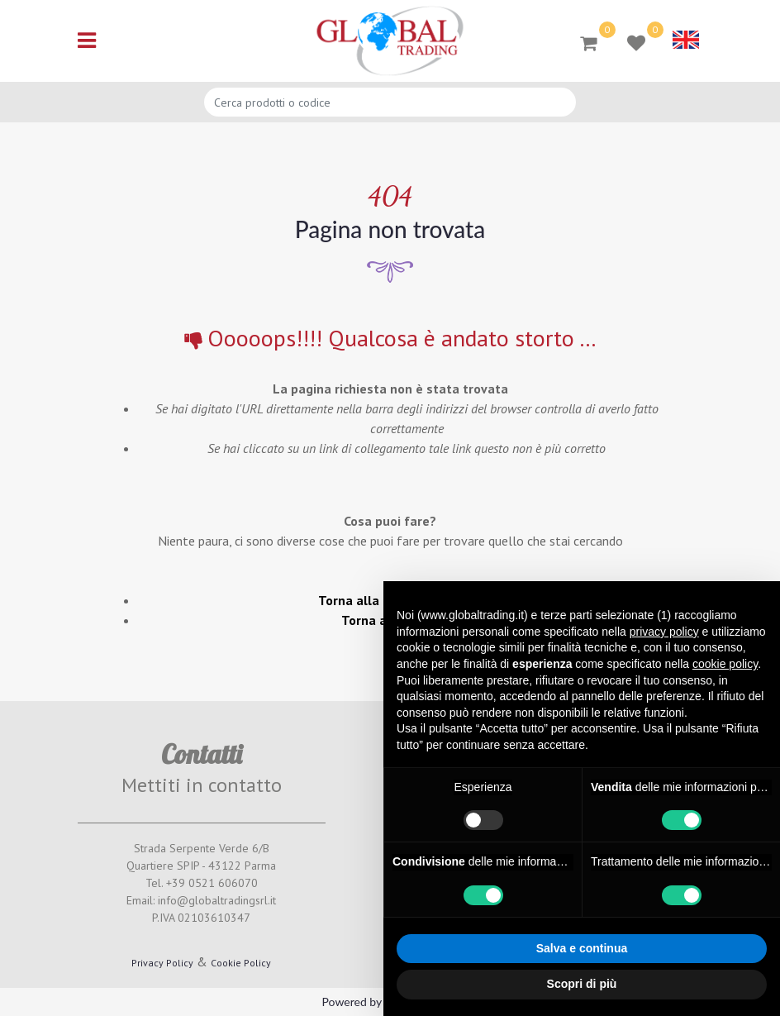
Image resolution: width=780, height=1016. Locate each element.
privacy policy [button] (664, 631)
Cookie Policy (241, 962)
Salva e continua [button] (581, 948)
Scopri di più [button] (582, 983)
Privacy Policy (162, 962)
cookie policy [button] (725, 663)
